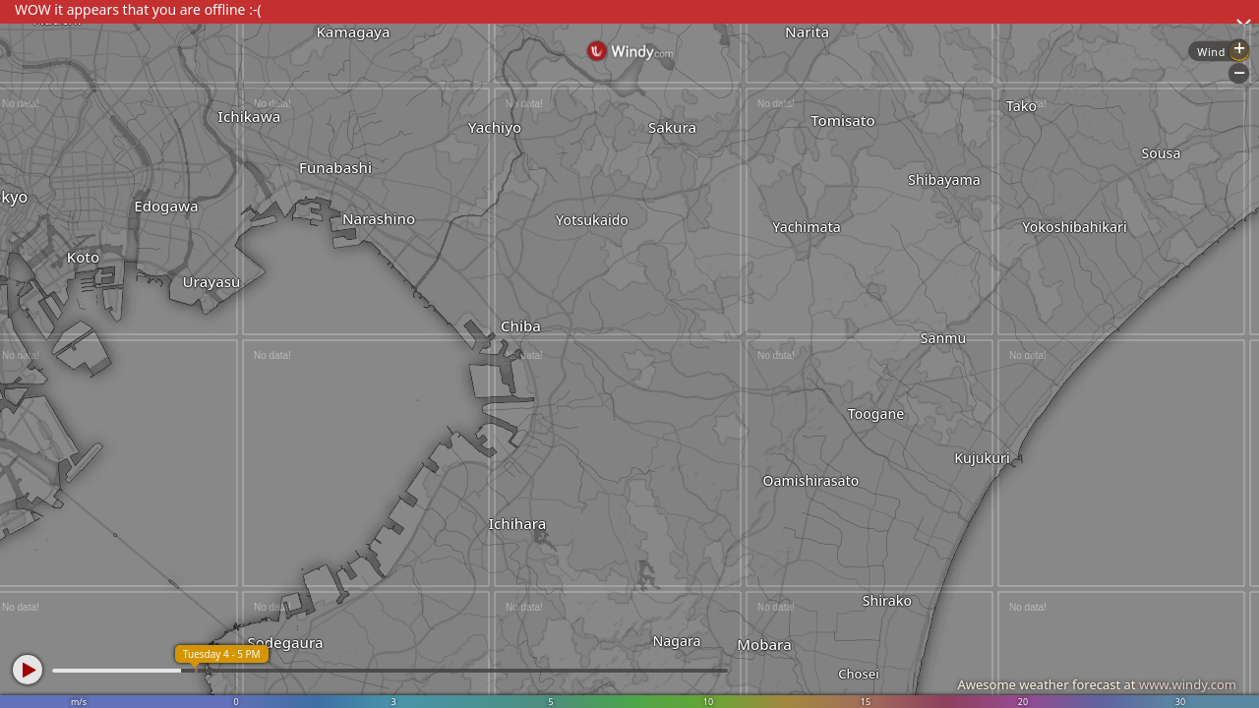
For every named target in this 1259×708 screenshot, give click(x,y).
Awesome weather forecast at (1096, 684)
